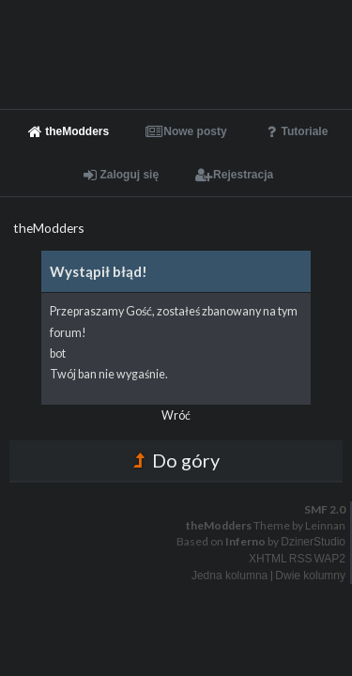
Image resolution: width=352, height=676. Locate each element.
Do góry (176, 460)
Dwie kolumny (310, 575)
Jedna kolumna (229, 575)
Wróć (176, 415)
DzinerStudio (313, 541)
